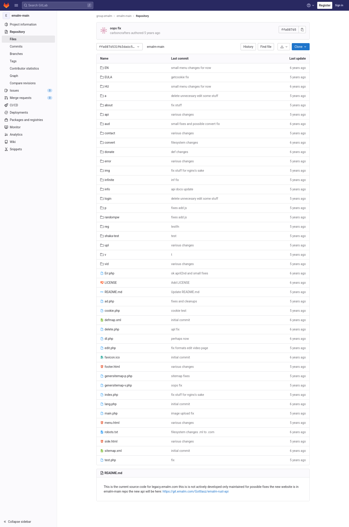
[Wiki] (28, 141)
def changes (179, 152)
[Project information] (28, 24)
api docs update (182, 189)
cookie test (179, 310)
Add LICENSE (180, 282)
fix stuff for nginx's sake (187, 170)
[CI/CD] (28, 105)
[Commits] (28, 46)
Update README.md (185, 292)
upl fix (175, 329)
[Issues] (28, 90)
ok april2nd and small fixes (189, 273)
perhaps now (180, 338)
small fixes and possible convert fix (195, 124)
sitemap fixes (180, 376)
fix (172, 460)
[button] (16, 5)
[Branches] (28, 53)
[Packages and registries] (28, 119)
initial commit (180, 320)
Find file (265, 46)
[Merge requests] (28, 97)
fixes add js (179, 208)
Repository (142, 16)
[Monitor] (28, 127)
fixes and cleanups (184, 301)
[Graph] (28, 75)
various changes (182, 114)
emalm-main (155, 46)
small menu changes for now (191, 68)
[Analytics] (28, 134)
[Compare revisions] (28, 83)
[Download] (284, 46)
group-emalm (104, 16)
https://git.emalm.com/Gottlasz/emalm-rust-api (195, 491)
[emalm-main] (28, 15)
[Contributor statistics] (28, 68)
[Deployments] (28, 112)
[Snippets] (28, 149)
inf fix (175, 180)
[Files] (28, 39)
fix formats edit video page (189, 348)
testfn (175, 226)
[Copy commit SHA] (302, 29)
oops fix (115, 28)
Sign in (339, 5)
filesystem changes (184, 142)
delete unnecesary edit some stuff (194, 96)
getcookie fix (180, 77)
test (174, 236)
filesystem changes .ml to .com (192, 432)
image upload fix (182, 413)
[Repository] (28, 31)
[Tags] (28, 61)
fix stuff (176, 105)
